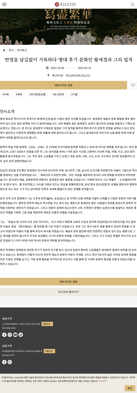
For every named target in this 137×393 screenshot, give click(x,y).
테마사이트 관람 (63, 85)
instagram (10, 335)
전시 (11, 50)
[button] (4, 4)
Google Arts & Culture (21, 335)
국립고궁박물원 (65, 4)
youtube (15, 335)
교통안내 (46, 323)
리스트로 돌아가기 (68, 292)
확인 (129, 388)
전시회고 (22, 50)
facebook (4, 335)
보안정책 (102, 380)
